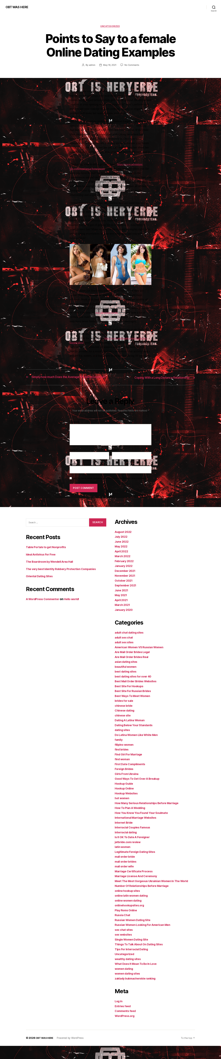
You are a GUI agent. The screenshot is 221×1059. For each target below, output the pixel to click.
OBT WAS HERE (18, 7)
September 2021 (126, 594)
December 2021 (126, 579)
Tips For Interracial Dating (133, 962)
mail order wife (125, 875)
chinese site (123, 724)
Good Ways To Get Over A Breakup (139, 787)
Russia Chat (123, 928)
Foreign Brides (125, 777)
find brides (122, 758)
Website (74, 472)
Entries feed (123, 1019)
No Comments (132, 65)
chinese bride (124, 714)
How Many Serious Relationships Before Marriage (150, 811)
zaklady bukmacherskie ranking (137, 991)
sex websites (124, 947)
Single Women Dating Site (133, 952)
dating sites (123, 738)
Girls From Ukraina (128, 782)
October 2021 (124, 589)
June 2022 (122, 550)
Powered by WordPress (71, 1051)
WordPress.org (125, 1029)
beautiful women (126, 675)
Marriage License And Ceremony (138, 885)
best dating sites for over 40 (135, 685)
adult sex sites (125, 651)
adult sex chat (125, 646)
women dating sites (128, 986)
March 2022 (123, 565)
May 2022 (122, 555)
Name (73, 458)
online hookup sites (128, 904)
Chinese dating (125, 719)
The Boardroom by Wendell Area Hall (52, 570)
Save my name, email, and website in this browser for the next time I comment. (109, 487)
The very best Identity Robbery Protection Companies (63, 577)
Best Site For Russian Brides (134, 699)
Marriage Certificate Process (135, 880)
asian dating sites (127, 670)
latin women (123, 855)
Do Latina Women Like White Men (138, 743)
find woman (123, 768)
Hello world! (75, 607)
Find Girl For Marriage (130, 763)
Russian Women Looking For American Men (145, 938)
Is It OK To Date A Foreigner (134, 846)
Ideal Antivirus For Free (42, 563)
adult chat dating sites (130, 641)
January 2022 (124, 574)
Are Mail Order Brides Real (133, 665)
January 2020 (124, 618)
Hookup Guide (125, 792)
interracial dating (127, 841)
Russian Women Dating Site (134, 933)
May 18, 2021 (110, 65)
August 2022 (124, 540)
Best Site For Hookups (130, 695)
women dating (125, 982)
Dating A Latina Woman (131, 729)
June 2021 (122, 599)
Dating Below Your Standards (135, 734)
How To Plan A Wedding (131, 816)
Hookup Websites (127, 802)
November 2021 (126, 584)
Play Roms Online (127, 923)
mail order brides (127, 870)
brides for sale (125, 709)
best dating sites (126, 680)
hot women (123, 807)
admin (91, 65)
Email (115, 458)
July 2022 (122, 545)
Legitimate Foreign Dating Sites (137, 860)
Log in (119, 1014)
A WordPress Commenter (44, 607)
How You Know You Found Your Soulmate (144, 821)
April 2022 (122, 560)
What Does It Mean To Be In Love (138, 977)
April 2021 (122, 608)
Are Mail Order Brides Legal (134, 661)
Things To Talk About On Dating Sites (141, 957)
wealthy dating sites (129, 972)
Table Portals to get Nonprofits (47, 556)
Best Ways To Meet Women (134, 704)
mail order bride (126, 865)
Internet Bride (124, 831)
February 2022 (125, 569)
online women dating (129, 913)
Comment (74, 431)
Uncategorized (110, 26)
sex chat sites (124, 943)
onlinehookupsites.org (130, 918)
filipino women (125, 753)
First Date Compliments (131, 772)
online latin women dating (133, 908)
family (119, 748)
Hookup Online (125, 797)
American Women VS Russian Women (141, 656)
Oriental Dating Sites (40, 585)
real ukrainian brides (107, 313)
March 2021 (123, 613)
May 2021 (121, 604)
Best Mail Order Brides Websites (138, 690)
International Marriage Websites (137, 826)
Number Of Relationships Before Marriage (144, 899)
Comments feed (126, 1024)
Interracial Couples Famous (134, 836)
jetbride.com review (129, 850)
